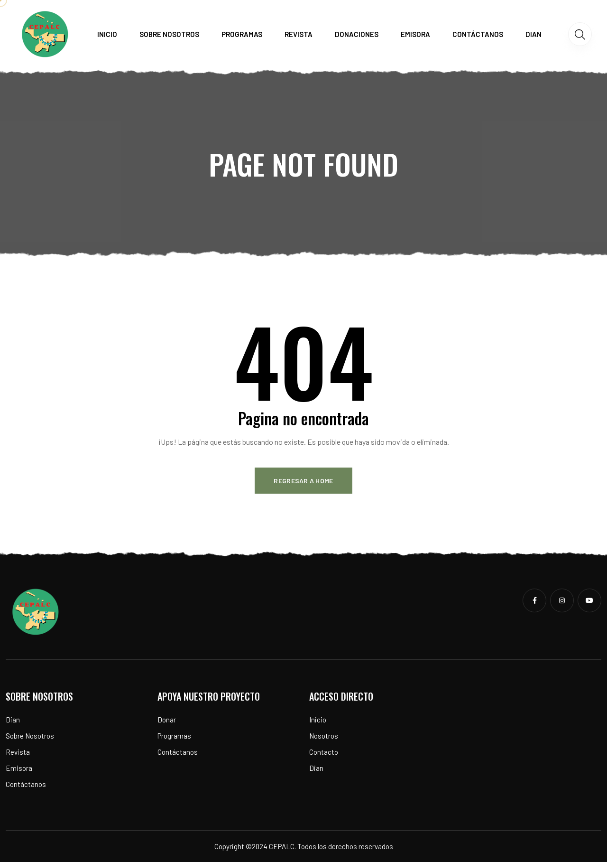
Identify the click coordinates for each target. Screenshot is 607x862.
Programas (241, 34)
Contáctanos (477, 34)
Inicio (107, 34)
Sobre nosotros (169, 34)
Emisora (415, 34)
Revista (299, 34)
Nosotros (323, 735)
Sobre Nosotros (30, 735)
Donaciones (356, 34)
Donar (166, 719)
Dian (533, 34)
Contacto (323, 752)
